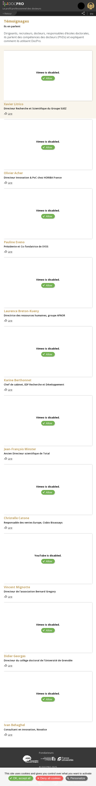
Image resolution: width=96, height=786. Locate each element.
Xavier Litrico (13, 104)
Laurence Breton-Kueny (21, 311)
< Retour (7, 13)
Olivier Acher (13, 173)
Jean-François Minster (20, 449)
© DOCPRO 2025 (48, 766)
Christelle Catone (16, 518)
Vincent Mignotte (17, 587)
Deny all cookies (50, 778)
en (91, 13)
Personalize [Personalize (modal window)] (77, 778)
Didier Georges (14, 656)
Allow (49, 78)
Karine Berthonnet (17, 380)
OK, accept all (22, 778)
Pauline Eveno (14, 242)
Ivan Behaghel (14, 725)
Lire (10, 113)
